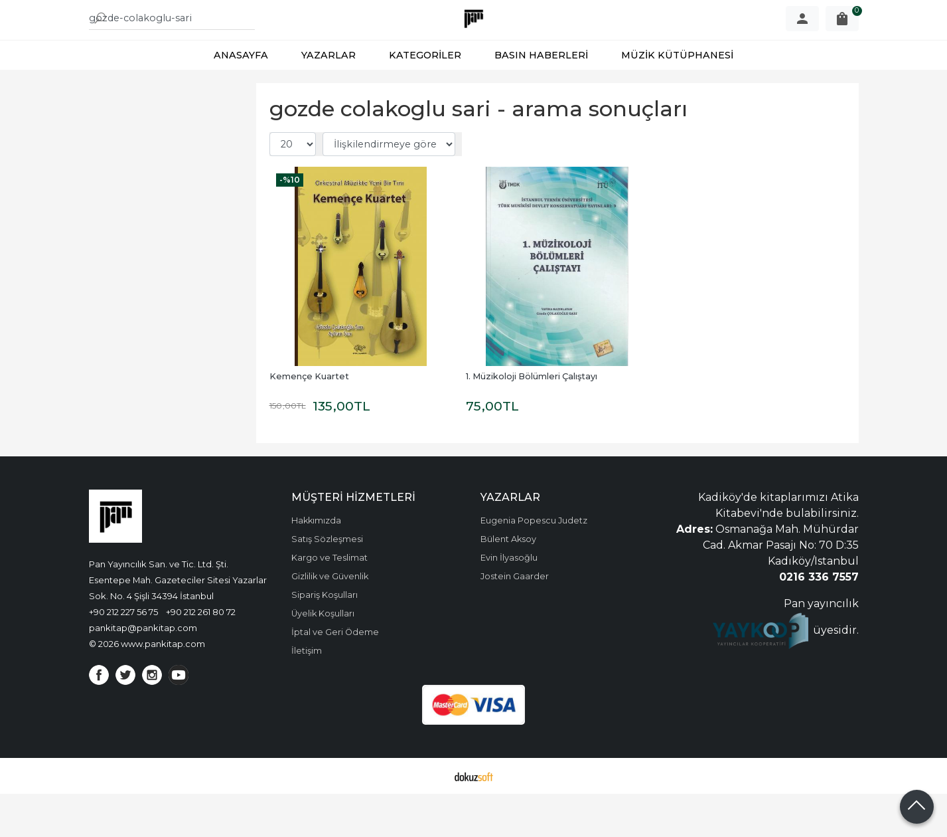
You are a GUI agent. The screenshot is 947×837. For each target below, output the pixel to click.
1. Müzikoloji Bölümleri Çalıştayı (531, 419)
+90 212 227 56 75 (123, 655)
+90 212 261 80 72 (201, 655)
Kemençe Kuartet (309, 419)
